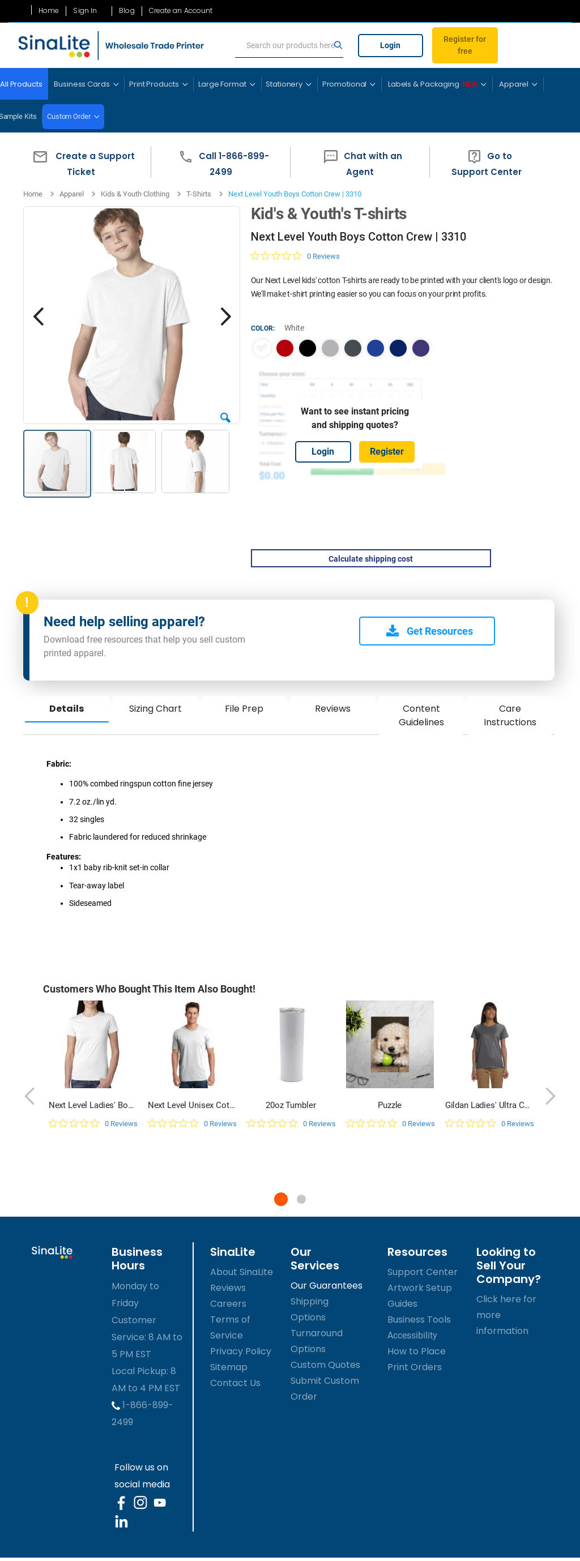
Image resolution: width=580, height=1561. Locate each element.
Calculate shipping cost (371, 558)
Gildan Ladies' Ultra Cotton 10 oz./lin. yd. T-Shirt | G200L (489, 1105)
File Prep (243, 708)
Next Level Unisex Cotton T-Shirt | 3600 (192, 1105)
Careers (228, 1303)
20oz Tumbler (290, 1105)
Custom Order (69, 116)
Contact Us (235, 1382)
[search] (289, 46)
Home (49, 10)
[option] (261, 348)
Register (387, 451)
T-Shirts (198, 194)
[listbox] (354, 348)
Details (66, 708)
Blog (126, 10)
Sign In (85, 10)
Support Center (422, 1271)
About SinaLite (241, 1271)
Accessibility (412, 1335)
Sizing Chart (155, 708)
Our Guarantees (326, 1285)
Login (390, 45)
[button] (81, 162)
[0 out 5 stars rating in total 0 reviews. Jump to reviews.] (294, 256)
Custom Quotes (325, 1364)
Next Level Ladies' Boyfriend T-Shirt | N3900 (93, 1105)
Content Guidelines (420, 715)
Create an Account (181, 10)
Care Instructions (509, 715)
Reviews (332, 708)
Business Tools (419, 1319)
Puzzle (390, 1105)
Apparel (71, 194)
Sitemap (229, 1367)
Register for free (464, 45)
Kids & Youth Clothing (135, 194)
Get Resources (429, 631)
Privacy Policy (240, 1351)
